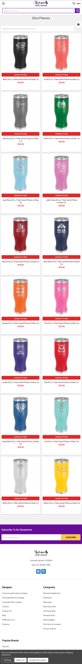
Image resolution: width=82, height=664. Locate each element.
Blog (4, 615)
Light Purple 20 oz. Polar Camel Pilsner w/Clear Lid (61, 201)
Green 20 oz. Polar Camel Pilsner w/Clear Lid (61, 138)
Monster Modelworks (51, 593)
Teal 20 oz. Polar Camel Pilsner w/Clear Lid (61, 441)
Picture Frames (49, 628)
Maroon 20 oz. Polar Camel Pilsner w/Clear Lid (20, 261)
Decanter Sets (49, 615)
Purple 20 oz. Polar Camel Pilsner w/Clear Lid (20, 382)
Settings (7, 660)
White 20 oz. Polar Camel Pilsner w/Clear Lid (20, 503)
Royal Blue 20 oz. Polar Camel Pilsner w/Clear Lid (20, 442)
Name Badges (49, 620)
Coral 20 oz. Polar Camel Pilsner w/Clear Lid (61, 79)
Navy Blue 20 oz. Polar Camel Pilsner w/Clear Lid (61, 262)
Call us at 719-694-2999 (41, 565)
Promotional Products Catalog (14, 593)
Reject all (20, 660)
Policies (5, 606)
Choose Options (20, 75)
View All (5, 646)
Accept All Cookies (38, 660)
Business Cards (49, 606)
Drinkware (47, 597)
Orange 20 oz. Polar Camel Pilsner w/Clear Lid (20, 323)
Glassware (47, 602)
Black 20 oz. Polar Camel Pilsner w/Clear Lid (20, 79)
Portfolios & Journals (52, 624)
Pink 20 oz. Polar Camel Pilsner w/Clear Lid (61, 323)
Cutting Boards (49, 611)
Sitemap (5, 624)
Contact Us (6, 611)
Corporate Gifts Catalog (12, 602)
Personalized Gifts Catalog (13, 597)
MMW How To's (8, 620)
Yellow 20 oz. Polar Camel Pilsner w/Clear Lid (61, 503)
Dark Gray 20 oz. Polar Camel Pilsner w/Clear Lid (21, 139)
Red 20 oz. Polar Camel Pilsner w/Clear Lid (61, 382)
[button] (78, 25)
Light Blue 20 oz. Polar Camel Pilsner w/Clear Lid (20, 201)
